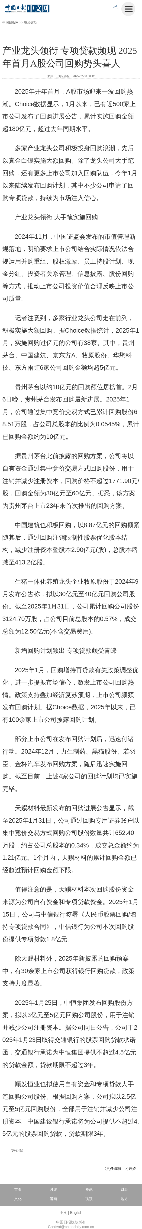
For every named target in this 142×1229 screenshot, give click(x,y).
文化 (18, 1199)
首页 (18, 1189)
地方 (124, 1199)
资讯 (89, 1189)
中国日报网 (10, 22)
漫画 (53, 1199)
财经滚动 (30, 22)
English (76, 1213)
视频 (89, 1199)
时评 (53, 1189)
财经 (124, 1189)
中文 (63, 1213)
